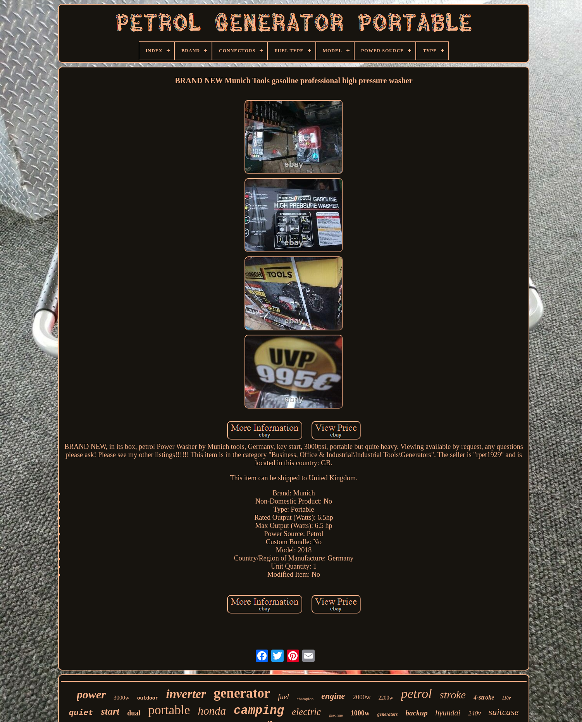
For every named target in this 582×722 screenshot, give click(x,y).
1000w (360, 713)
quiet (81, 712)
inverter (186, 694)
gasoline (336, 715)
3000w (121, 697)
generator (242, 693)
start (110, 711)
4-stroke (484, 697)
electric (306, 712)
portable (169, 710)
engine (333, 696)
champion (305, 698)
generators (387, 714)
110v (506, 698)
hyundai (448, 712)
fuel (283, 697)
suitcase (503, 712)
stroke (453, 695)
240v (474, 713)
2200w (386, 698)
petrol (416, 693)
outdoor (147, 698)
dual (133, 713)
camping (259, 710)
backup (417, 713)
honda (212, 711)
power (91, 694)
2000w (361, 697)
